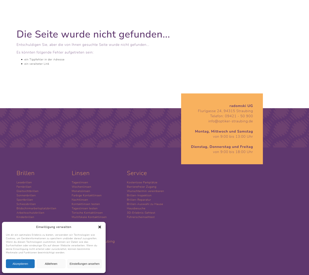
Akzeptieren (20, 263)
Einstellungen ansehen (85, 263)
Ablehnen (51, 263)
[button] (100, 227)
